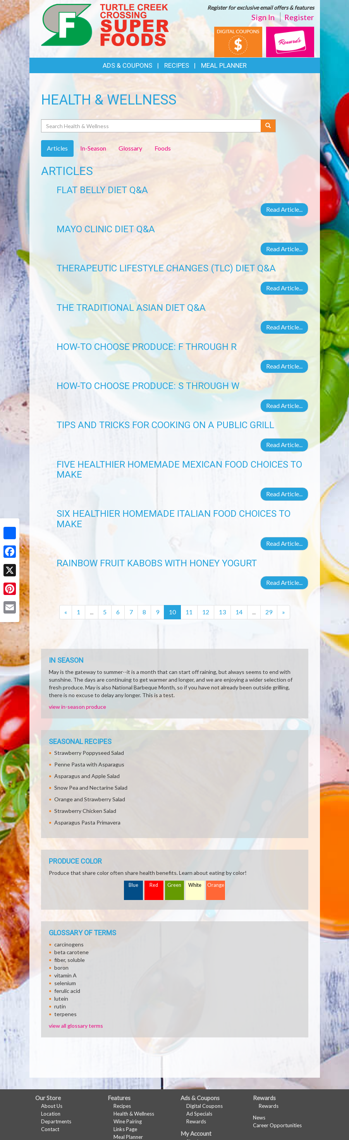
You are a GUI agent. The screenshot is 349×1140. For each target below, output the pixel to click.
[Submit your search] (268, 125)
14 (239, 611)
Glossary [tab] (130, 148)
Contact (50, 1129)
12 (205, 611)
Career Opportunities (277, 1125)
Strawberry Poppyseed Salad (89, 752)
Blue (133, 885)
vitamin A (65, 975)
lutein (61, 998)
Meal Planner (224, 65)
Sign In (263, 17)
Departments (56, 1121)
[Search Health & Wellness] (151, 125)
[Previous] (65, 612)
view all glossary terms (76, 1025)
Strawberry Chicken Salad (85, 810)
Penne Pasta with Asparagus (89, 764)
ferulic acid (67, 990)
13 (222, 611)
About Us (51, 1106)
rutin (60, 1006)
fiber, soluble (69, 960)
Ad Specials (199, 1114)
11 (189, 611)
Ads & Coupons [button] (127, 65)
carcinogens (69, 944)
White (194, 885)
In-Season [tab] (93, 148)
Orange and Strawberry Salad (89, 799)
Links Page (125, 1129)
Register (299, 17)
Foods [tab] (163, 148)
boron (61, 967)
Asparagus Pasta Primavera (87, 822)
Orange (215, 885)
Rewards (196, 1121)
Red (154, 885)
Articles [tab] (57, 148)
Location (50, 1114)
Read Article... (284, 209)
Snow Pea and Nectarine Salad (90, 787)
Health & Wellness (133, 1114)
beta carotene (71, 952)
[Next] (283, 612)
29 (268, 611)
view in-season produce (77, 706)
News (259, 1117)
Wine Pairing (127, 1121)
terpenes (65, 1014)
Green (174, 885)
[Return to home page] (105, 24)
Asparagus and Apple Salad (87, 776)
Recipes (176, 65)
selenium (65, 983)
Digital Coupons (204, 1106)
